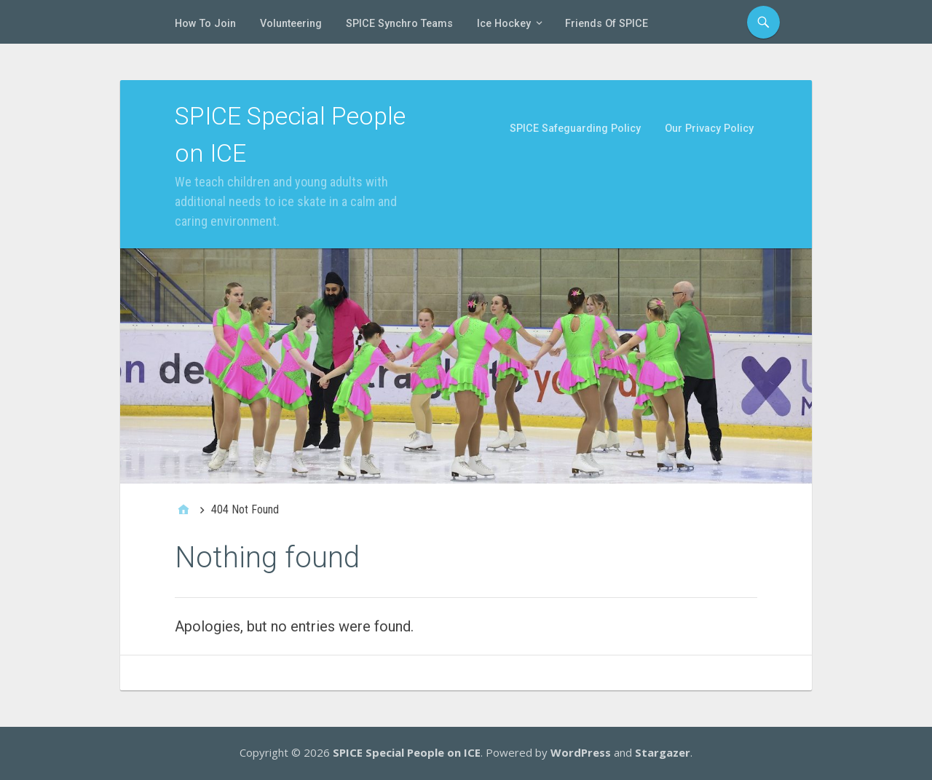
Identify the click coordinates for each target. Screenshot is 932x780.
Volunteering (291, 23)
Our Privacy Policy (709, 128)
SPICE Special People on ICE (407, 752)
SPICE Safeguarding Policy (575, 128)
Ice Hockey (504, 23)
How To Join (205, 23)
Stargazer (662, 752)
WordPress (580, 752)
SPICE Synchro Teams (399, 23)
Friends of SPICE (606, 23)
